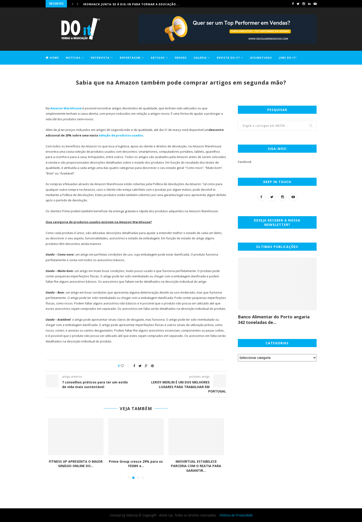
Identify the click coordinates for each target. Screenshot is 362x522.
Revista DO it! (228, 57)
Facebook (245, 162)
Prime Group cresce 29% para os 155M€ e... (136, 463)
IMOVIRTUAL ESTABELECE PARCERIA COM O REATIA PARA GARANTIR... (196, 466)
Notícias (73, 57)
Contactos (55, 71)
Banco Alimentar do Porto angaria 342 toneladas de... (274, 319)
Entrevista (100, 57)
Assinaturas (261, 57)
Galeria (200, 57)
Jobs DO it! (287, 57)
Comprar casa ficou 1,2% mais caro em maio (122, 4)
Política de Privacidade (236, 515)
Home (52, 57)
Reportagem (130, 57)
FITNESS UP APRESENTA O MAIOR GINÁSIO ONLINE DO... (76, 463)
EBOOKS (181, 57)
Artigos (158, 57)
